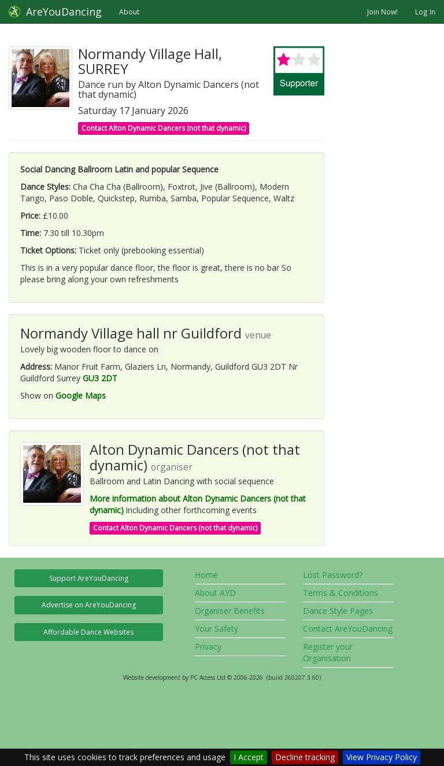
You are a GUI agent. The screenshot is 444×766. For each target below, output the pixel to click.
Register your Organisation (328, 652)
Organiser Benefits (230, 610)
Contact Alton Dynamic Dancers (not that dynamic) (164, 128)
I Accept (249, 757)
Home (206, 574)
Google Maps (81, 395)
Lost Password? (332, 574)
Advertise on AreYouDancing (89, 605)
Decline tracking (305, 757)
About (129, 11)
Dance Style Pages (338, 610)
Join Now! (382, 11)
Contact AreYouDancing (348, 628)
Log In (425, 11)
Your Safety (216, 628)
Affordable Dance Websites (88, 632)
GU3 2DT (100, 378)
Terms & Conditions (340, 592)
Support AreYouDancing (88, 578)
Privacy (208, 646)
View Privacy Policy (381, 757)
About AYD (215, 592)
